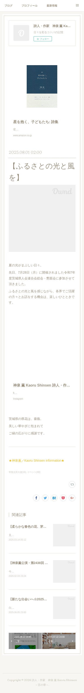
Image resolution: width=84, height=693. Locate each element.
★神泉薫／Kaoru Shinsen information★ (37, 465)
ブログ (8, 5)
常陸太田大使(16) (17, 476)
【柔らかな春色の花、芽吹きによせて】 (37, 531)
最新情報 (52, 5)
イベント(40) (33, 476)
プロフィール (30, 5)
